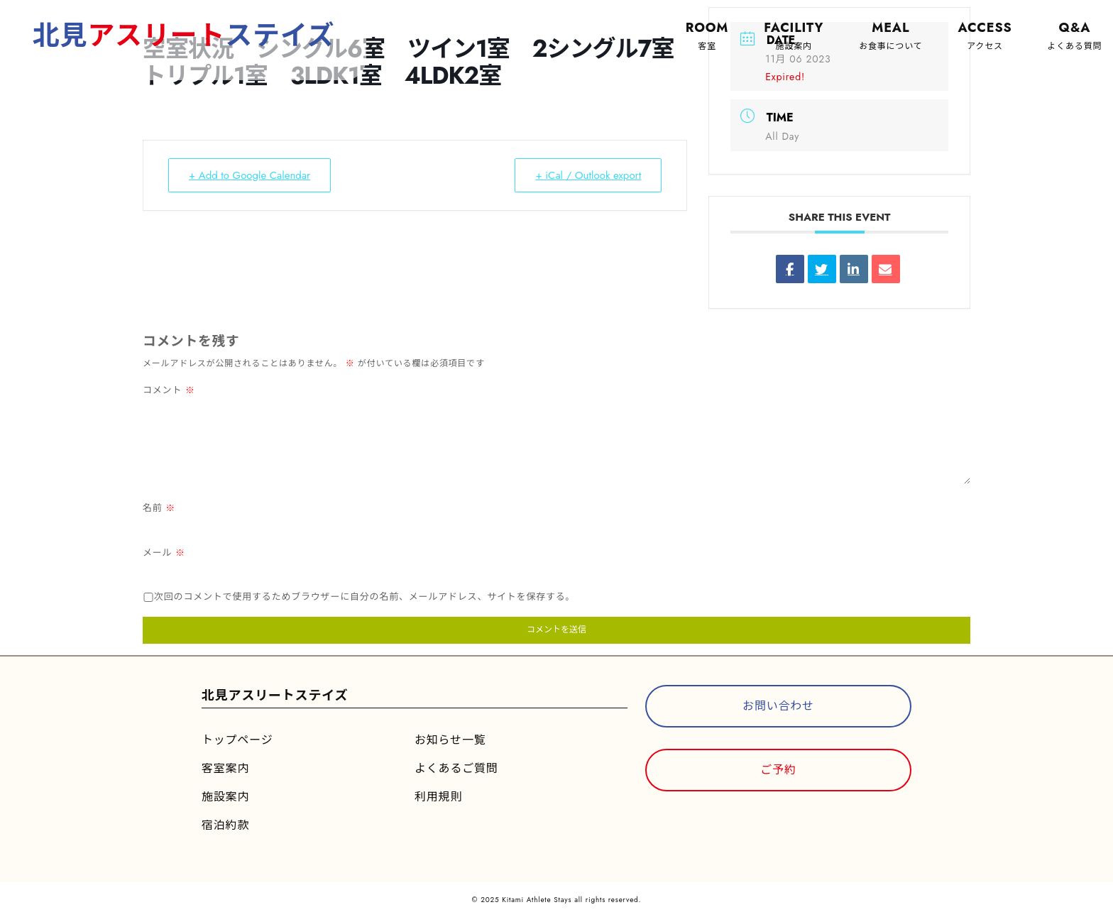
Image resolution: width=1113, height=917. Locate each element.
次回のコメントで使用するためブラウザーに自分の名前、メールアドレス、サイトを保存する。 (364, 596)
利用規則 (438, 797)
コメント (169, 390)
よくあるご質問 (456, 768)
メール (164, 552)
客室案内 (225, 768)
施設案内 (225, 797)
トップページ (237, 740)
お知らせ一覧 (450, 740)
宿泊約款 (225, 825)
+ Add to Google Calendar (249, 175)
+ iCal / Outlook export (588, 175)
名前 (159, 508)
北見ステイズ (184, 35)
